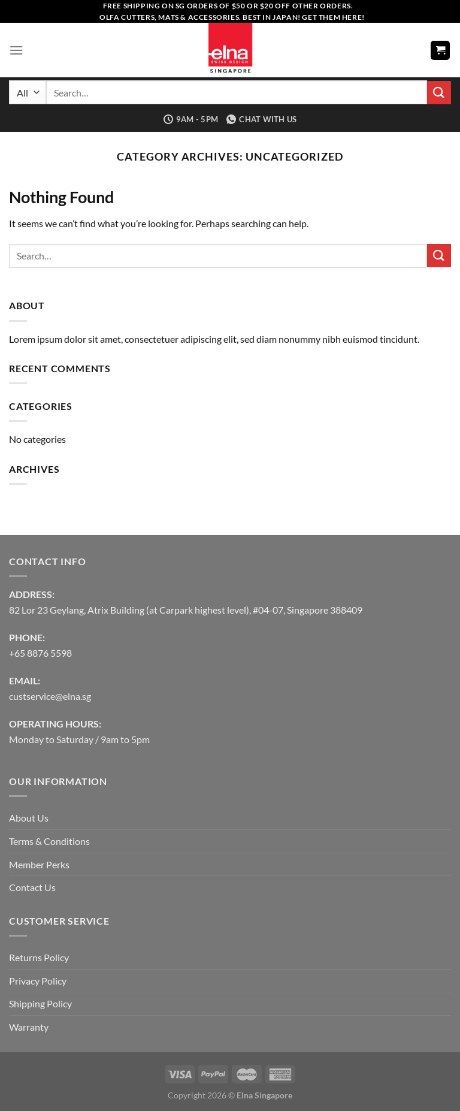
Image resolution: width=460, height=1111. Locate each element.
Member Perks (39, 864)
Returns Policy (39, 957)
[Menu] (16, 50)
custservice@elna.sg (50, 696)
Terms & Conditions (49, 841)
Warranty (29, 1026)
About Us (29, 817)
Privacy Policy (37, 980)
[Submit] (439, 92)
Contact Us (32, 887)
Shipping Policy (40, 1003)
